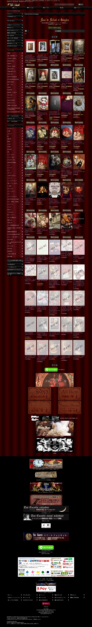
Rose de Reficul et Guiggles (48, 22)
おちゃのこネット (44, 626)
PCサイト (46, 603)
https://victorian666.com (22, 618)
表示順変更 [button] (58, 31)
